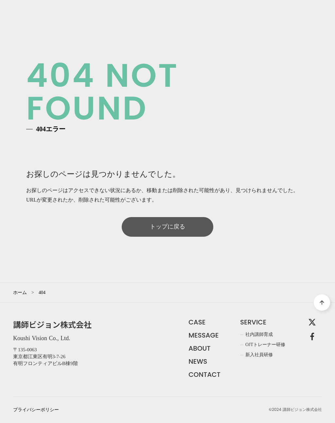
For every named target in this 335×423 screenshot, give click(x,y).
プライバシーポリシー (36, 409)
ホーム (20, 292)
